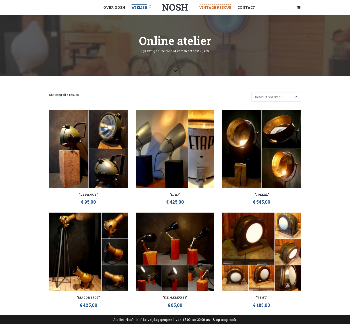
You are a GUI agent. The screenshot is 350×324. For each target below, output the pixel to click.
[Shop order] (276, 97)
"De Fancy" (88, 194)
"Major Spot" (88, 297)
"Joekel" (262, 194)
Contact (246, 7)
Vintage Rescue (215, 7)
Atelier (141, 7)
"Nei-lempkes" (175, 297)
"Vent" (261, 297)
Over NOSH (114, 7)
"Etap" (175, 194)
